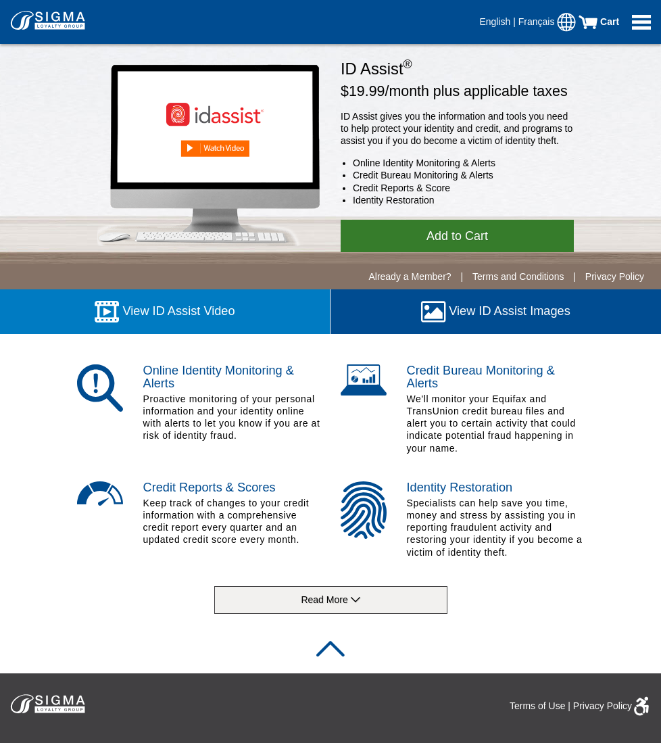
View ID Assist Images (495, 311)
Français (538, 21)
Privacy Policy (614, 276)
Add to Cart (457, 236)
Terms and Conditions (519, 276)
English (496, 21)
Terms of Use (537, 705)
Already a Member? (409, 276)
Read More (330, 600)
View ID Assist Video (165, 311)
